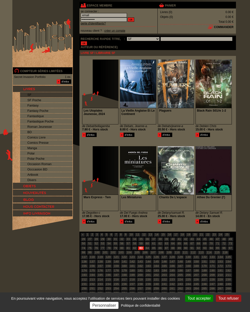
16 (169, 234)
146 (164, 261)
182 (148, 270)
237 (132, 284)
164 (156, 266)
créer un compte (114, 30)
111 (185, 252)
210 (220, 275)
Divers (31, 180)
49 (230, 239)
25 (226, 234)
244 (188, 284)
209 (212, 275)
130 (188, 257)
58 (134, 243)
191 (220, 270)
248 (220, 284)
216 (116, 279)
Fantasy (33, 105)
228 (212, 279)
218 (132, 279)
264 (196, 288)
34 (134, 239)
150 (196, 261)
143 (140, 261)
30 (108, 239)
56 (121, 243)
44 (198, 239)
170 (204, 266)
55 (115, 243)
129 (180, 257)
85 (153, 248)
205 (180, 275)
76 (96, 248)
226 (196, 279)
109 (169, 252)
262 (180, 288)
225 (188, 279)
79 (115, 248)
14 (156, 234)
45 (204, 239)
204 (172, 275)
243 (180, 284)
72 (224, 243)
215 (108, 279)
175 (92, 270)
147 (172, 261)
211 (228, 275)
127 (164, 257)
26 (83, 239)
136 (84, 261)
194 (92, 275)
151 (204, 261)
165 (164, 266)
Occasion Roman (39, 164)
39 (166, 239)
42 (185, 239)
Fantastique (35, 116)
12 (144, 234)
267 (220, 288)
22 (207, 234)
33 (128, 239)
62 (160, 243)
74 (83, 248)
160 (124, 266)
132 (204, 257)
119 (100, 257)
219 (140, 279)
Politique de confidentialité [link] (140, 305)
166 (172, 266)
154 (228, 261)
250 (84, 288)
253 (108, 288)
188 (196, 270)
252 (100, 288)
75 (89, 248)
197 (116, 275)
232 (92, 284)
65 (179, 243)
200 (140, 275)
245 (196, 284)
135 (228, 257)
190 (212, 270)
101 (105, 252)
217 (124, 279)
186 (180, 270)
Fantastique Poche (40, 121)
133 (212, 257)
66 (185, 243)
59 (140, 243)
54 (108, 243)
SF (29, 95)
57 (128, 243)
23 (214, 234)
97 (230, 248)
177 (108, 270)
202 (156, 275)
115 (217, 252)
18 (182, 234)
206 (188, 275)
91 (192, 248)
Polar (31, 153)
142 (132, 261)
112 (193, 252)
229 (220, 279)
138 (100, 261)
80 (121, 248)
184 (164, 270)
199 (132, 275)
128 (172, 257)
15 (163, 234)
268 (228, 288)
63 (166, 243)
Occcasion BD (37, 169)
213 (92, 279)
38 (160, 239)
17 (175, 234)
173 (228, 266)
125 (148, 257)
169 (196, 266)
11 (137, 234)
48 (224, 239)
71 (217, 243)
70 (211, 243)
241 (164, 284)
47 (217, 239)
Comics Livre (36, 137)
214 (100, 279)
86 (160, 248)
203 (164, 275)
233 (100, 284)
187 (188, 270)
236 (124, 284)
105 (137, 252)
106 (145, 252)
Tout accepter (199, 298)
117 (84, 257)
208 (204, 275)
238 (140, 284)
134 (220, 257)
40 (172, 239)
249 (228, 284)
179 (124, 270)
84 (147, 248)
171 (212, 266)
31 (115, 239)
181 (140, 270)
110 (177, 252)
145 (156, 261)
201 (148, 275)
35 (140, 239)
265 (204, 288)
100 (97, 252)
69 (204, 243)
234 (108, 284)
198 (124, 275)
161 (132, 266)
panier (170, 5)
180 (132, 270)
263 (188, 288)
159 (116, 266)
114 (209, 252)
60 (147, 243)
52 (96, 243)
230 (228, 279)
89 (179, 248)
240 (156, 284)
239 (148, 284)
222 (164, 279)
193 (84, 275)
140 (116, 261)
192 (228, 270)
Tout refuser (228, 298)
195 (100, 275)
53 (102, 243)
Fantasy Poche (37, 111)
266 (212, 288)
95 (217, 248)
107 (153, 252)
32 (121, 239)
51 (89, 243)
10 (131, 234)
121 (116, 257)
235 (116, 284)
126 (156, 257)
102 (113, 252)
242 (172, 284)
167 (180, 266)
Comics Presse (37, 143)
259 (156, 288)
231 (84, 284)
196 (108, 275)
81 (128, 248)
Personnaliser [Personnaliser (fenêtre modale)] (104, 305)
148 (180, 261)
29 (102, 239)
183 (156, 270)
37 (153, 239)
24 (220, 234)
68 (198, 243)
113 (201, 252)
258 (148, 288)
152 (212, 261)
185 (172, 270)
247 (212, 284)
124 (140, 257)
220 (148, 279)
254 (116, 288)
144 (148, 261)
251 (92, 288)
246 (204, 284)
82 (134, 248)
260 (164, 288)
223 (172, 279)
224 (180, 279)
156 (92, 266)
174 (84, 270)
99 (89, 252)
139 (108, 261)
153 (220, 261)
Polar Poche (36, 158)
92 (198, 248)
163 (148, 266)
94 (211, 248)
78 (108, 248)
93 (204, 248)
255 (124, 288)
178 (116, 270)
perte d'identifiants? (93, 23)
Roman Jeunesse (39, 127)
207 (196, 275)
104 (129, 252)
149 (188, 261)
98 (83, 252)
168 (188, 266)
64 (172, 243)
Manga (32, 148)
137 (92, 261)
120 (108, 257)
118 (92, 257)
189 (204, 270)
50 (83, 243)
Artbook (32, 174)
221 (156, 279)
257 (140, 288)
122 (124, 257)
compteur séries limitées (41, 71)
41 (179, 239)
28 (96, 239)
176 (100, 270)
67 (192, 243)
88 (172, 248)
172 (220, 266)
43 (192, 239)
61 (153, 243)
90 (185, 248)
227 (204, 279)
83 (140, 248)
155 (84, 266)
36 (147, 239)
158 (108, 266)
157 (100, 266)
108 (161, 252)
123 (132, 257)
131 (196, 257)
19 (188, 234)
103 (121, 252)
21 (201, 234)
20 (194, 234)
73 (230, 243)
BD (29, 132)
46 (211, 239)
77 (102, 248)
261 (172, 288)
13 (150, 234)
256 (132, 288)
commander (224, 27)
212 (84, 279)
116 (225, 252)
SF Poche (34, 100)
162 (140, 266)
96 (224, 248)
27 (89, 239)
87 (166, 248)
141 (124, 261)
